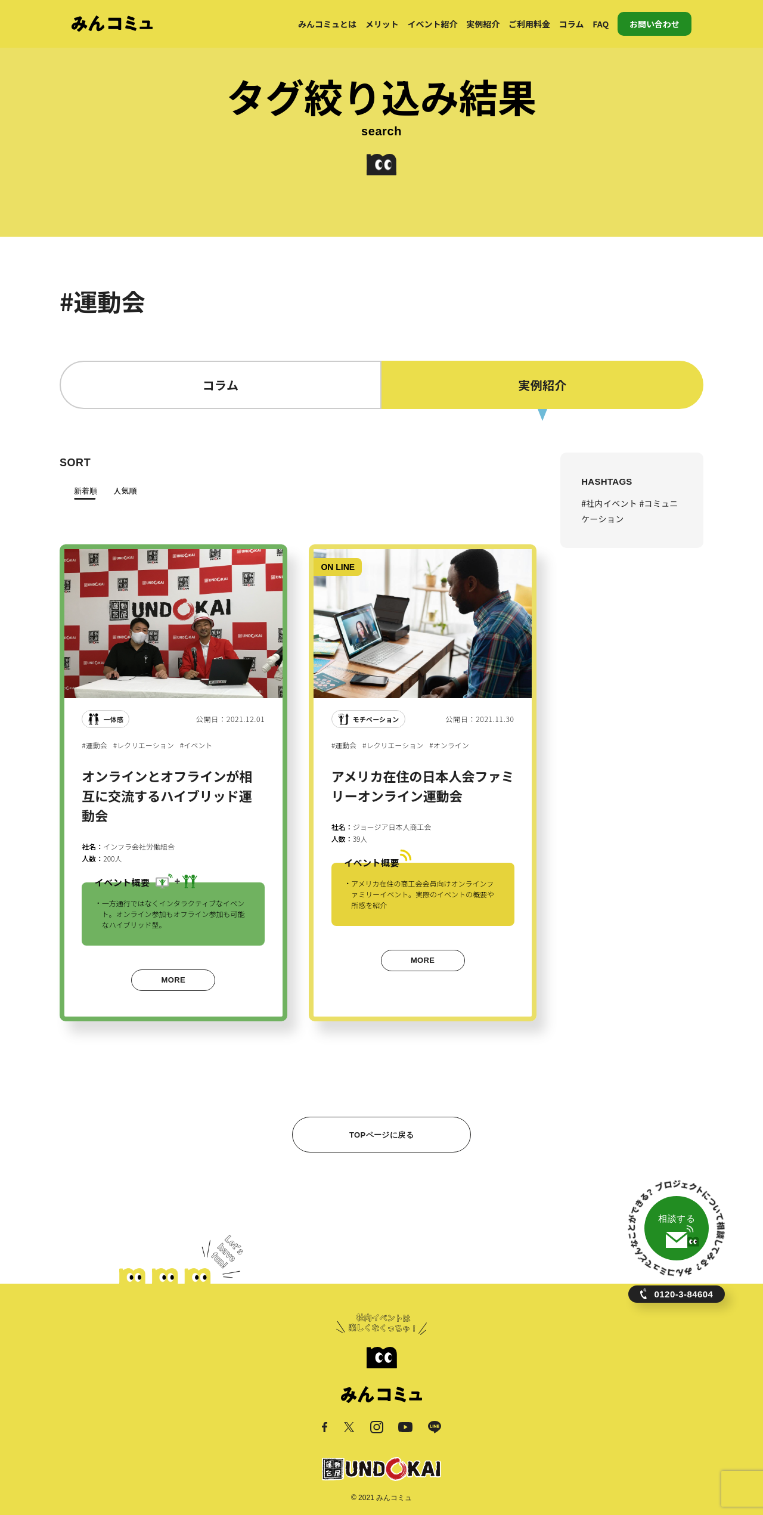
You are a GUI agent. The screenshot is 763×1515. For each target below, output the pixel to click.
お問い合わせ (654, 24)
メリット (382, 24)
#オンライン (449, 745)
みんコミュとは (327, 24)
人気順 (125, 490)
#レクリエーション (143, 745)
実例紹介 (483, 24)
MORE (173, 979)
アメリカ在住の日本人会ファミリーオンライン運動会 (422, 785)
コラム (571, 24)
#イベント (196, 745)
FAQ (601, 24)
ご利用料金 (529, 24)
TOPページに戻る (381, 1134)
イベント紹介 (433, 24)
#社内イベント (610, 503)
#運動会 (94, 745)
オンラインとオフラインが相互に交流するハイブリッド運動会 (167, 795)
